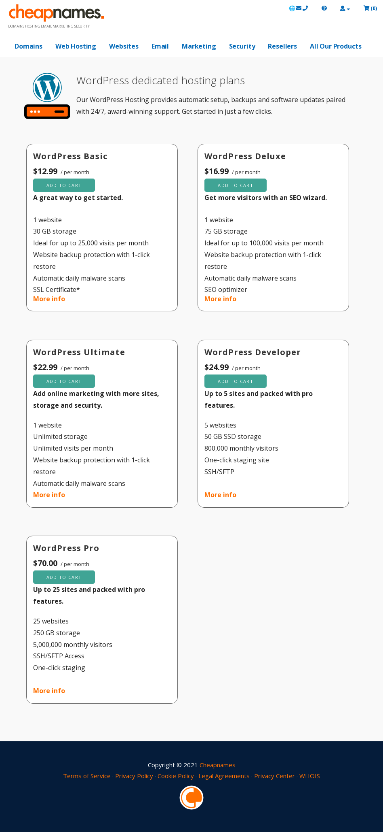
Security (242, 46)
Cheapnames (218, 765)
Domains (28, 46)
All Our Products (335, 46)
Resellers (282, 46)
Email (160, 46)
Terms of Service (87, 776)
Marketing (199, 46)
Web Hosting (75, 46)
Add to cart (64, 185)
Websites (124, 46)
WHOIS (309, 776)
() (370, 8)
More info (49, 298)
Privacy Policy (134, 776)
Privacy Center (274, 776)
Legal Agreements (224, 776)
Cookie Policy (176, 776)
